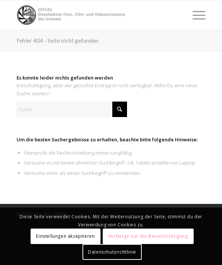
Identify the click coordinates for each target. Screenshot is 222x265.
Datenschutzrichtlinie (112, 252)
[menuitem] (195, 15)
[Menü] (195, 15)
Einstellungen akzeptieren (65, 236)
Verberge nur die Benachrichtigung (148, 236)
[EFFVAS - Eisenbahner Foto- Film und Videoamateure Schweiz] (92, 15)
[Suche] (72, 109)
